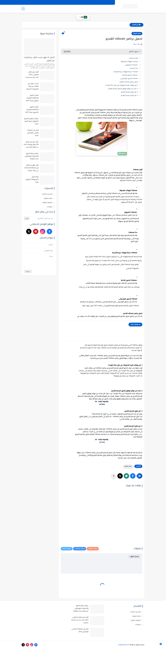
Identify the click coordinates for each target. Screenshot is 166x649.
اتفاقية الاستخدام (94, 2)
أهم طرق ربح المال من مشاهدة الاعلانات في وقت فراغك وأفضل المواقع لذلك (31, 168)
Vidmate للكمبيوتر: (131, 65)
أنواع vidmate (133, 58)
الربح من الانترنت (84, 8)
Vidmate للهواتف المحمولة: (129, 61)
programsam (122, 644)
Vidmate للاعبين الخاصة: (130, 75)
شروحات (60, 8)
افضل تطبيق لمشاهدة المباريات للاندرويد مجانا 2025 (32, 110)
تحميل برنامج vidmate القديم (129, 82)
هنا (96, 401)
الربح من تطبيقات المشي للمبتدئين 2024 (33, 133)
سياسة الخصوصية (107, 2)
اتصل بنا (68, 2)
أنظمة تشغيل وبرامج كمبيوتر (102, 8)
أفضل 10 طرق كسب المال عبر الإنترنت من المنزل (39, 59)
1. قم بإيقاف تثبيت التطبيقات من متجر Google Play (121, 85)
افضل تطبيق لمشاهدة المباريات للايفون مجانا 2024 (32, 98)
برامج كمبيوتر (137, 33)
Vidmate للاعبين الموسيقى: (129, 78)
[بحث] (23, 8)
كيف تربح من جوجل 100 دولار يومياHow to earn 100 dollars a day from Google (31, 145)
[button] (132, 476)
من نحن (83, 2)
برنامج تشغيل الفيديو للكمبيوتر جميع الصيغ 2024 (31, 121)
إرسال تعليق (134, 556)
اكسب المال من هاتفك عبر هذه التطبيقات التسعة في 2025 (33, 86)
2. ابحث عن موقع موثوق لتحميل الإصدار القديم (123, 89)
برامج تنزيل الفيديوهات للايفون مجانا (32, 180)
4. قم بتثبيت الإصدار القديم (129, 95)
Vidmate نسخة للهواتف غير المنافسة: (125, 72)
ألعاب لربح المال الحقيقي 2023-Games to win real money (32, 75)
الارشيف (76, 2)
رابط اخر (102, 404)
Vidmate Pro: (133, 68)
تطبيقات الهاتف (71, 8)
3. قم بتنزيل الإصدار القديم (129, 92)
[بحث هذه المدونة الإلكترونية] (42, 218)
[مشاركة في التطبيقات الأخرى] (113, 476)
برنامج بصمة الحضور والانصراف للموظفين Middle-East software (32, 156)
